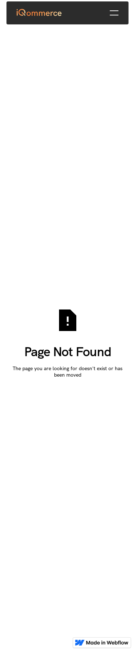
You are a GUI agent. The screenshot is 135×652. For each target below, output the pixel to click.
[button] (114, 12)
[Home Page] (40, 12)
